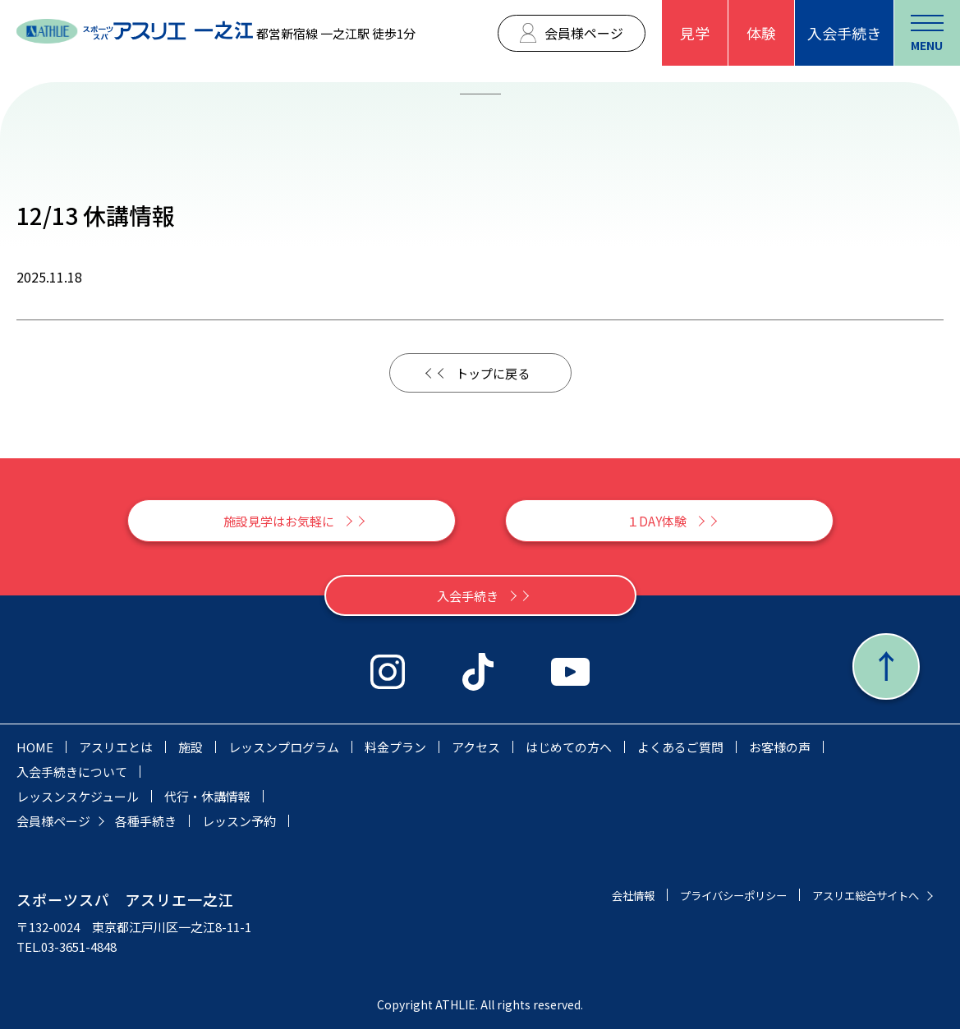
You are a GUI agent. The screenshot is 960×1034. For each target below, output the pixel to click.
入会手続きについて (71, 776)
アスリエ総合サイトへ (857, 899)
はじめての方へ (569, 752)
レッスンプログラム (283, 752)
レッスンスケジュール (77, 801)
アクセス (476, 752)
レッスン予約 (239, 825)
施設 (190, 752)
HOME (34, 752)
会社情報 (597, 899)
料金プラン (395, 752)
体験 (761, 33)
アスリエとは (116, 752)
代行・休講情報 (207, 801)
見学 (695, 33)
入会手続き (844, 33)
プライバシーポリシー (708, 899)
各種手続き (146, 825)
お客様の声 (780, 752)
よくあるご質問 (680, 752)
